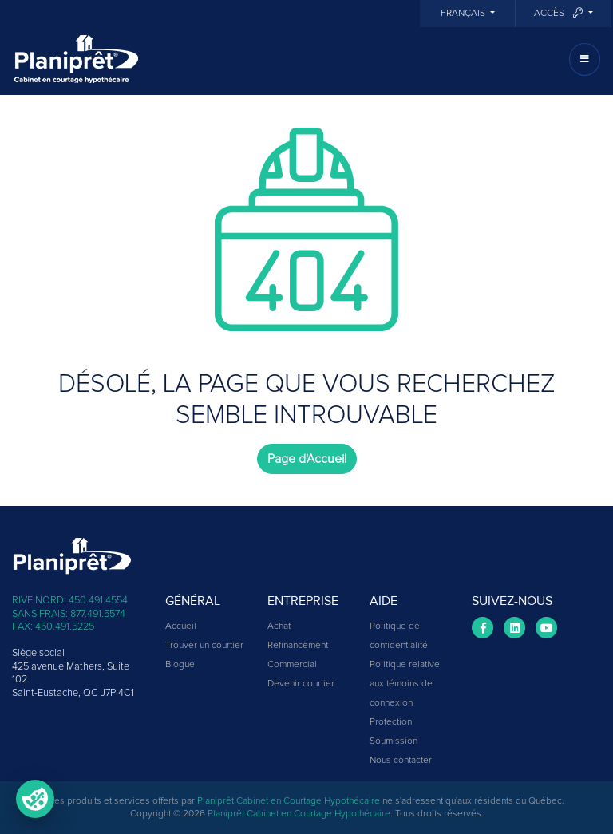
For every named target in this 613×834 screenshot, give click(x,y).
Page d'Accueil (306, 459)
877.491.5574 (97, 614)
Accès (559, 13)
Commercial (292, 665)
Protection (391, 722)
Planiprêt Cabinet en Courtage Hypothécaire (288, 801)
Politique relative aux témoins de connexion (405, 684)
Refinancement (297, 645)
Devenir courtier (300, 684)
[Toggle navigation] (584, 59)
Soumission (393, 741)
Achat (279, 626)
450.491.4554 (98, 600)
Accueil (180, 626)
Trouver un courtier (204, 645)
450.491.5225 (64, 627)
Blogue (180, 665)
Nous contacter (401, 760)
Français (464, 13)
